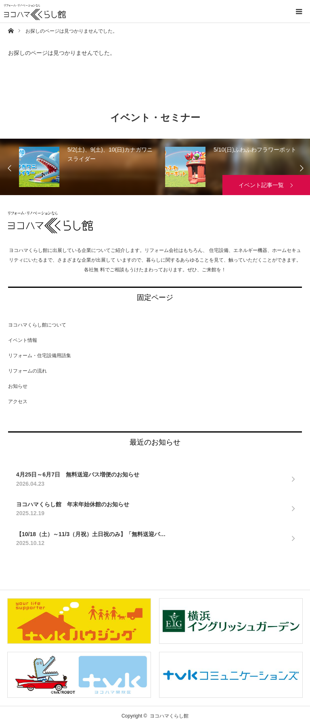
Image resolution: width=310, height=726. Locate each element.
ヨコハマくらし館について (37, 325)
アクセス (17, 401)
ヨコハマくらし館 (50, 222)
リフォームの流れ (27, 371)
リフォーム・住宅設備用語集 (39, 355)
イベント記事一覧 (261, 185)
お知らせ (17, 386)
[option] (99, 167)
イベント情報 (22, 340)
